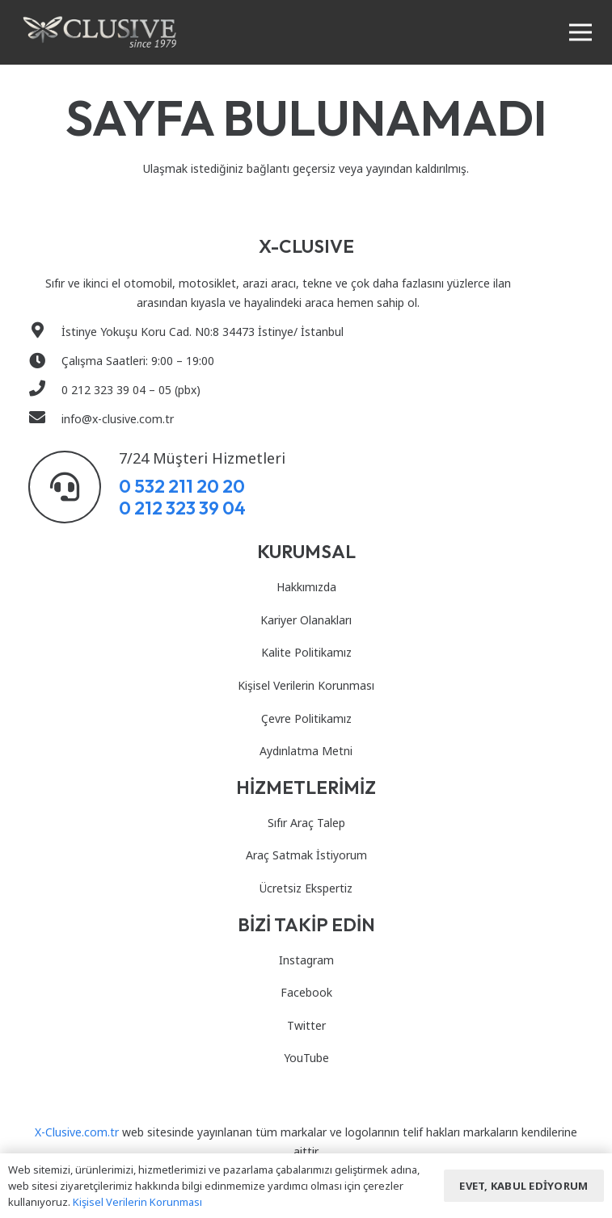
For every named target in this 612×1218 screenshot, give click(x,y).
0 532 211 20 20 (182, 486)
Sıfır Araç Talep (306, 822)
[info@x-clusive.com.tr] (44, 419)
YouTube (306, 1057)
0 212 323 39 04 (182, 507)
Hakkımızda (306, 586)
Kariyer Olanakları (306, 620)
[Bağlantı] (99, 32)
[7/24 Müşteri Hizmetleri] (73, 487)
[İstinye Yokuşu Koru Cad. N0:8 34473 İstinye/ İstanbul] (44, 332)
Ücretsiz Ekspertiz (306, 888)
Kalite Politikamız (306, 652)
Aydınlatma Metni (306, 750)
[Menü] (580, 32)
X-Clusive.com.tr (77, 1132)
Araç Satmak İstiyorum (306, 855)
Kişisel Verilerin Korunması (306, 685)
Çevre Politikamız (306, 718)
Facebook (306, 992)
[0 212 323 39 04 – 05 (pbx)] (44, 390)
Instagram (306, 960)
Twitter (306, 1025)
